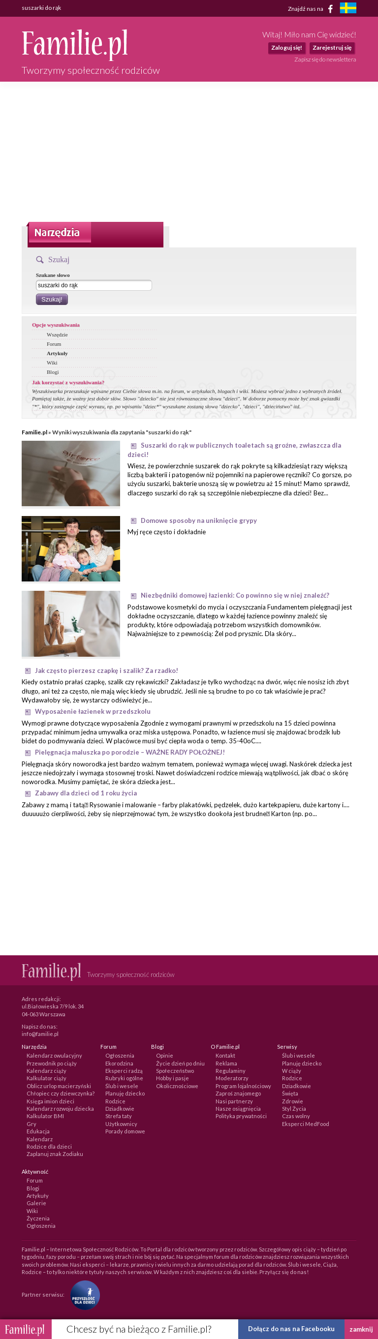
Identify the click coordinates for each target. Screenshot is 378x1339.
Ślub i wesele (121, 1086)
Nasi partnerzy (234, 1101)
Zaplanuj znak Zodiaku (55, 1154)
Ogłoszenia (119, 1055)
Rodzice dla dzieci (49, 1146)
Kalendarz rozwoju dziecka (60, 1108)
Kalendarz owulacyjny (54, 1055)
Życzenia (38, 1218)
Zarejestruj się (332, 47)
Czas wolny (296, 1116)
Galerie (36, 1203)
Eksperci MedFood (305, 1124)
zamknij (361, 1329)
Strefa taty (118, 1116)
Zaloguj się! (286, 47)
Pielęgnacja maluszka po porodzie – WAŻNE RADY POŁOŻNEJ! (130, 752)
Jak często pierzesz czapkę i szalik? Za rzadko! (106, 670)
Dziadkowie (119, 1108)
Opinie (164, 1055)
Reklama (226, 1063)
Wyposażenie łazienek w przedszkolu (93, 711)
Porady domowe (125, 1131)
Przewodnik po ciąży (52, 1063)
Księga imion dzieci (50, 1101)
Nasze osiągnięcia (238, 1108)
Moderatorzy (232, 1078)
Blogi (53, 372)
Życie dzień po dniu (180, 1063)
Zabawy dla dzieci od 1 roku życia (86, 793)
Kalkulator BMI (45, 1116)
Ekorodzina (119, 1063)
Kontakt (225, 1055)
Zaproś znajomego (238, 1093)
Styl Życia (294, 1108)
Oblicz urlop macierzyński (59, 1086)
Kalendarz (40, 1139)
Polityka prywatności (241, 1116)
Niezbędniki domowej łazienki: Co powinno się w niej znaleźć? (235, 595)
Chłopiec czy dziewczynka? (60, 1093)
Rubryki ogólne (124, 1078)
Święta (290, 1093)
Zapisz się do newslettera (325, 59)
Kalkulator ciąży (46, 1078)
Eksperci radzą (124, 1070)
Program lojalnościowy (243, 1086)
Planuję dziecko (125, 1093)
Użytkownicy (121, 1124)
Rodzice (115, 1101)
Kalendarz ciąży (46, 1070)
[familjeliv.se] (348, 9)
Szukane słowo (53, 275)
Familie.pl (34, 432)
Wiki (52, 362)
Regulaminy (231, 1070)
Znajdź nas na (312, 8)
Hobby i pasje (172, 1078)
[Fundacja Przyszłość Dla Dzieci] (82, 1294)
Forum (54, 344)
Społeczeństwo (175, 1070)
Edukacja (38, 1131)
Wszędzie (57, 334)
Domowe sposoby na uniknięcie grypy (199, 520)
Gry (31, 1124)
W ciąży (291, 1070)
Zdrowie (292, 1101)
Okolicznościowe (177, 1086)
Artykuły (57, 353)
